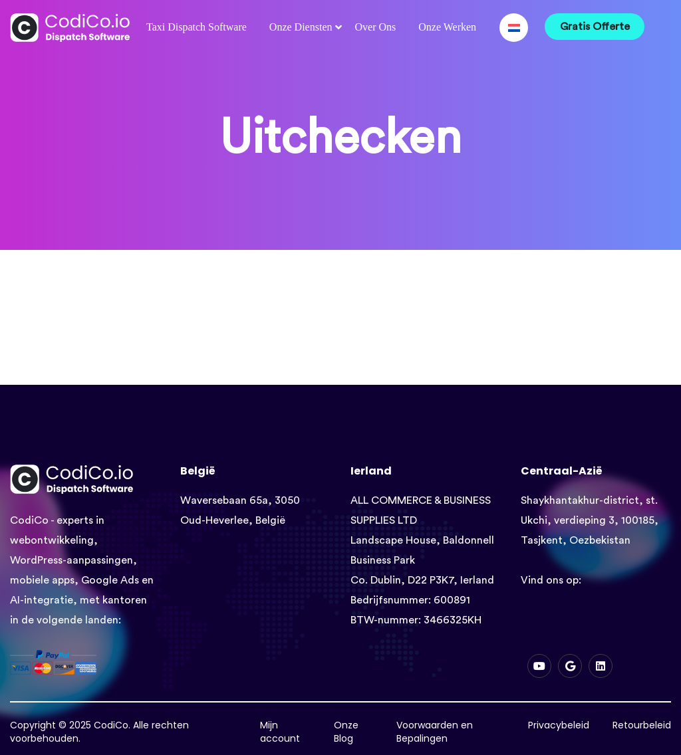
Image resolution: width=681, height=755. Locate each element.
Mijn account (280, 731)
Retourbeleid (642, 725)
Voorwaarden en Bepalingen (434, 731)
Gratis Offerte (595, 26)
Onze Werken (447, 27)
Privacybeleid (558, 725)
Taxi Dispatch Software (196, 27)
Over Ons (375, 27)
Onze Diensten (301, 27)
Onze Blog (346, 731)
